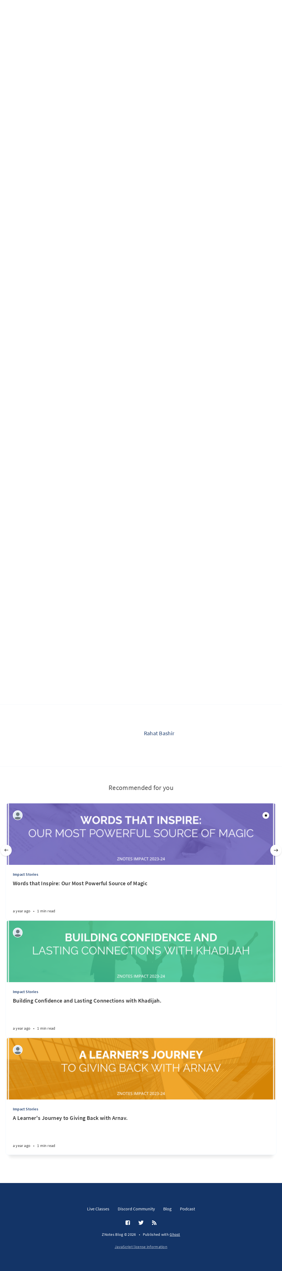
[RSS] (154, 1222)
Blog (167, 1209)
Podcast (187, 1209)
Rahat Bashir (159, 733)
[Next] (275, 850)
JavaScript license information (141, 1246)
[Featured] (265, 815)
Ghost (175, 1234)
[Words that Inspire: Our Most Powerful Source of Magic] (141, 900)
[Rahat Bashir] (122, 735)
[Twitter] (141, 1222)
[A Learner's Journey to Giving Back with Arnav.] (141, 1134)
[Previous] (6, 850)
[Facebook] (128, 1222)
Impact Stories (25, 874)
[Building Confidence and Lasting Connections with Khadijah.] (141, 1017)
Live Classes (98, 1209)
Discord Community (136, 1209)
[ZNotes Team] (18, 815)
